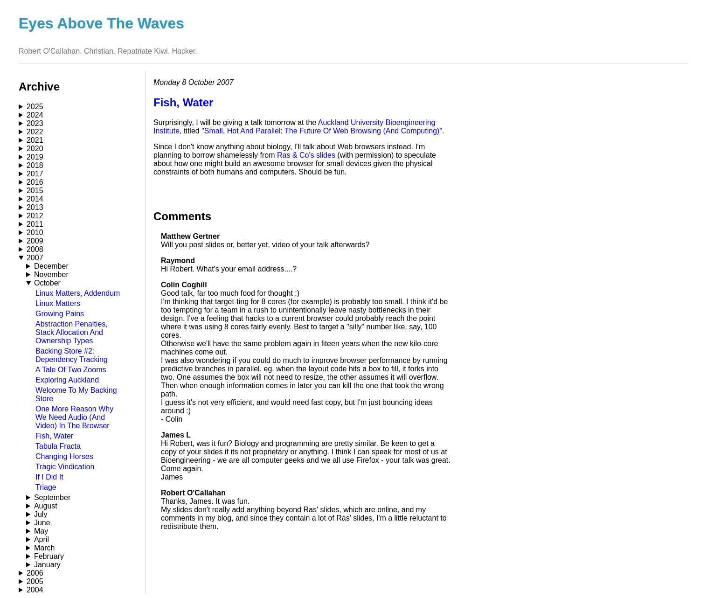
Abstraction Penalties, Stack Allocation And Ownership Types (71, 332)
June (42, 523)
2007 (35, 258)
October (47, 283)
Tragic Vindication (64, 467)
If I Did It (49, 477)
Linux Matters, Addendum (77, 293)
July (40, 514)
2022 (35, 132)
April (41, 539)
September (52, 497)
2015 (35, 191)
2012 (35, 216)
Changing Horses (64, 456)
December (51, 266)
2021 (35, 140)
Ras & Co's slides (306, 155)
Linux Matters (57, 303)
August (45, 506)
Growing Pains (59, 314)
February (49, 556)
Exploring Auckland (67, 380)
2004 (35, 590)
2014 (35, 199)
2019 (35, 157)
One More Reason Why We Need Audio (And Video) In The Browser (74, 417)
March (44, 548)
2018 (35, 165)
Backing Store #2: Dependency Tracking (71, 355)
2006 (35, 573)
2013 (35, 207)
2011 (35, 224)
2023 (35, 123)
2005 (35, 581)
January (47, 565)
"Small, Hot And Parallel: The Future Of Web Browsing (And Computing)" (321, 131)
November (51, 274)
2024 (35, 115)
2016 (35, 182)
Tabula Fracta (58, 446)
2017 (35, 174)
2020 (35, 149)
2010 (35, 232)
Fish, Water (54, 436)
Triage (45, 487)
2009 (35, 241)
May (41, 531)
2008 (35, 249)
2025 (35, 107)
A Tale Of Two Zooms (70, 370)
